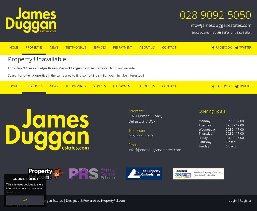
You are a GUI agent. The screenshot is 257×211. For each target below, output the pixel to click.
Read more (13, 193)
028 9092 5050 (215, 15)
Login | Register (240, 200)
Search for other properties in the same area (40, 75)
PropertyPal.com (113, 200)
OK (25, 200)
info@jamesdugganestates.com (220, 25)
